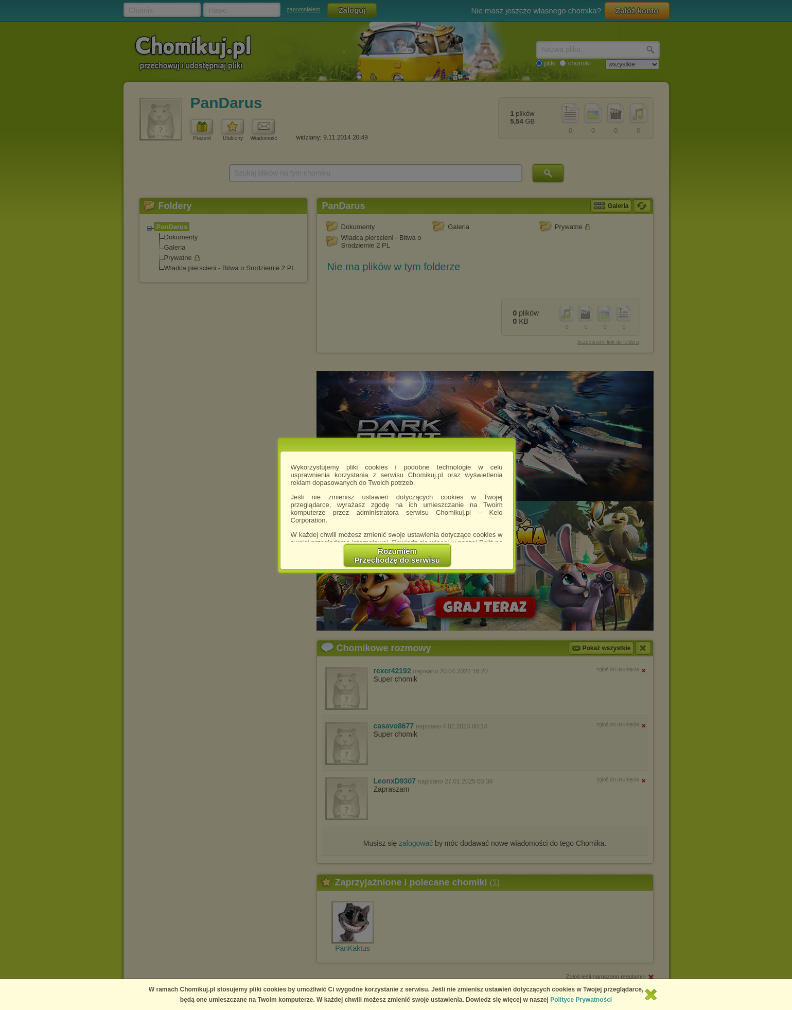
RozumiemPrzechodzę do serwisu (397, 555)
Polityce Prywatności (581, 999)
